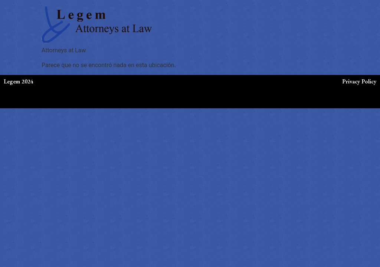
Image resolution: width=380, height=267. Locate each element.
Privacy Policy (359, 81)
